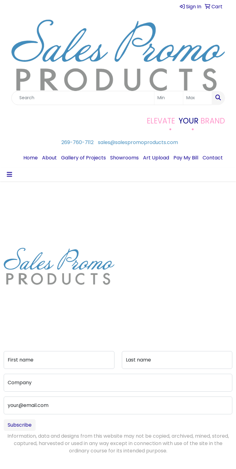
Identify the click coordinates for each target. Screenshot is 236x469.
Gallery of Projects (83, 157)
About (49, 157)
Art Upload (156, 157)
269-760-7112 (77, 142)
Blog (127, 269)
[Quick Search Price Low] (168, 98)
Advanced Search (162, 280)
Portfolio (161, 308)
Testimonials (133, 277)
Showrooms (124, 157)
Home (30, 157)
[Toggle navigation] (9, 174)
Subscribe (20, 424)
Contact (213, 157)
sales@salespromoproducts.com (138, 142)
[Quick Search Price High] (197, 98)
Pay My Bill (185, 157)
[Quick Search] (82, 98)
